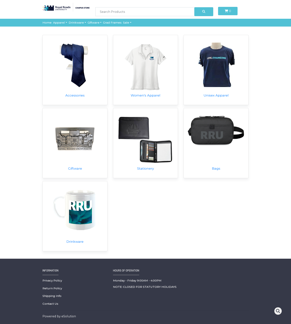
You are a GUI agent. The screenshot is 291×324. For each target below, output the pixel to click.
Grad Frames (112, 22)
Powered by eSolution (59, 316)
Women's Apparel (145, 95)
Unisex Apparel (216, 95)
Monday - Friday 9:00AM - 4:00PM (137, 280)
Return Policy (52, 288)
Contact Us (50, 303)
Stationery (145, 168)
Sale (126, 22)
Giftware (93, 22)
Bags (216, 168)
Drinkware (76, 22)
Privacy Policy (52, 280)
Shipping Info (51, 296)
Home (47, 22)
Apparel (59, 22)
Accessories (75, 95)
